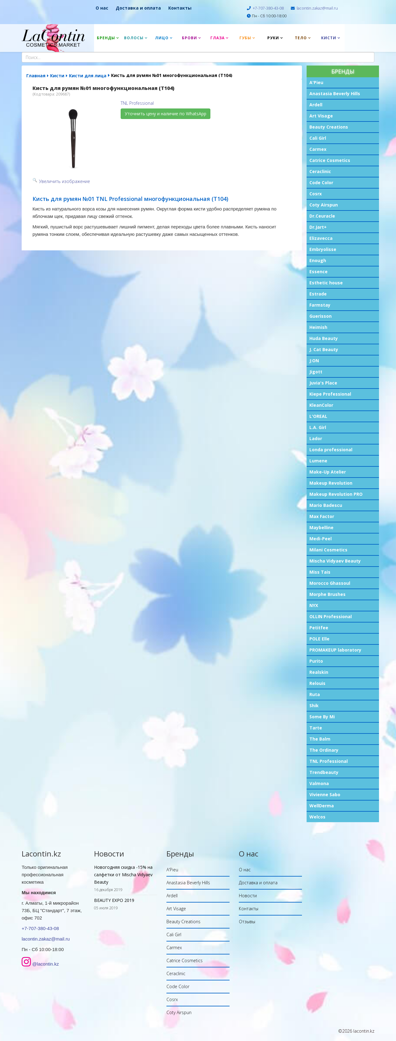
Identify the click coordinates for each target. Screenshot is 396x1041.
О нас (102, 8)
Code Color (321, 182)
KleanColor (321, 405)
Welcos (317, 817)
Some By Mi (322, 717)
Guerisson (320, 316)
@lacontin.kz (45, 964)
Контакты (180, 8)
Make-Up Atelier (327, 472)
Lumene (318, 461)
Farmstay (319, 305)
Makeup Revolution (330, 483)
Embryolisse (322, 249)
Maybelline (321, 527)
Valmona (319, 783)
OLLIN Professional (330, 616)
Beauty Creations (328, 127)
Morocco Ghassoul (329, 583)
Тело (301, 37)
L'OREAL (318, 416)
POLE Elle (319, 639)
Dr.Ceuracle (322, 216)
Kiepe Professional (330, 394)
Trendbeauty (323, 772)
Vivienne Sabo (324, 794)
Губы (245, 37)
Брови (189, 37)
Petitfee (318, 628)
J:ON (314, 360)
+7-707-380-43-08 (268, 8)
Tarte (315, 728)
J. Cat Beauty (323, 349)
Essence (318, 271)
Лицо (162, 37)
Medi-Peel (320, 539)
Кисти (328, 37)
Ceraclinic (320, 171)
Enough (317, 260)
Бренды (106, 37)
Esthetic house (326, 283)
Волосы (134, 37)
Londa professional (330, 450)
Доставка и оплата (138, 8)
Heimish (318, 327)
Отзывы (247, 921)
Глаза (217, 37)
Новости (248, 896)
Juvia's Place (323, 383)
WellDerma (321, 806)
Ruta (314, 694)
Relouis (317, 683)
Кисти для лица (87, 76)
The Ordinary (323, 750)
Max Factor (321, 516)
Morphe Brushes (327, 594)
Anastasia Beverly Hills (334, 93)
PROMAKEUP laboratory (335, 650)
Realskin (318, 672)
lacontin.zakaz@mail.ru (317, 8)
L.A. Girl (317, 427)
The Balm (319, 739)
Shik (314, 705)
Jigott (315, 372)
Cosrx (315, 194)
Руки (273, 37)
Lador (315, 438)
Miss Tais (319, 572)
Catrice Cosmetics (329, 160)
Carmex (317, 149)
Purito (316, 661)
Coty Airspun (323, 205)
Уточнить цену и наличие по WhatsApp (165, 114)
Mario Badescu (325, 505)
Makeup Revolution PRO (336, 494)
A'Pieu (316, 82)
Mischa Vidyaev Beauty (335, 561)
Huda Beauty (323, 338)
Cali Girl (317, 138)
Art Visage (321, 116)
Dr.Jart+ (318, 227)
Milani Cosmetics (328, 550)
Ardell (315, 105)
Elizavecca (321, 238)
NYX (313, 605)
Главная (35, 76)
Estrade (318, 294)
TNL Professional (328, 761)
